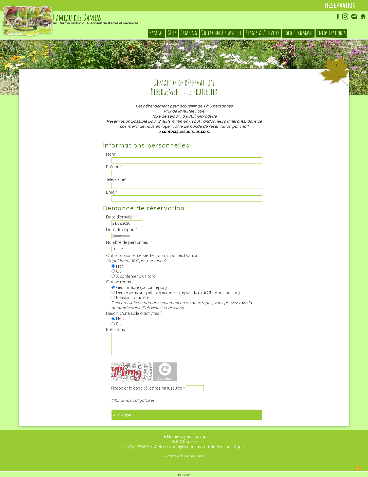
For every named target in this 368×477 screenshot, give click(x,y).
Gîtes (172, 33)
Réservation (340, 5)
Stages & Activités (262, 33)
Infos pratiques (331, 33)
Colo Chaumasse (298, 33)
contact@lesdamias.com (185, 121)
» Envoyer (122, 404)
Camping (188, 33)
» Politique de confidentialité (184, 446)
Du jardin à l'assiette (221, 33)
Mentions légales (231, 436)
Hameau (156, 33)
